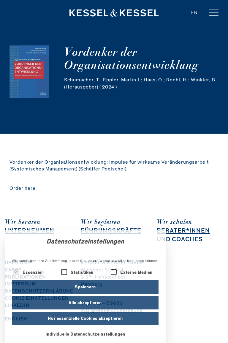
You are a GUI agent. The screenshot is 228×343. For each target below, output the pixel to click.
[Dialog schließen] (158, 260)
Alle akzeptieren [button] (85, 325)
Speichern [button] (85, 310)
